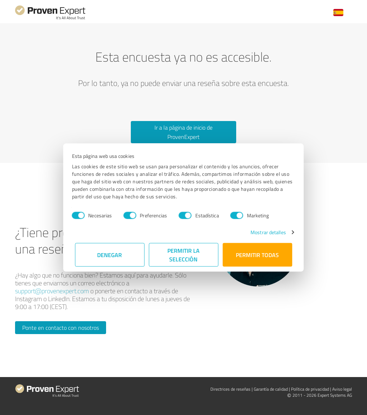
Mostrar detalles (265, 232)
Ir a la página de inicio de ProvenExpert (183, 132)
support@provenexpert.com (52, 290)
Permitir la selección (183, 254)
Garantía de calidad (271, 389)
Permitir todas (257, 255)
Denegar (109, 255)
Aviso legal (342, 389)
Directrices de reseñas (230, 389)
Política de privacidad (310, 389)
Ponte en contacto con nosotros (60, 328)
